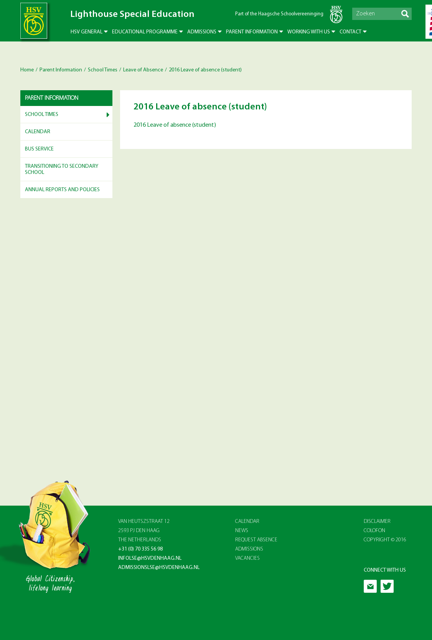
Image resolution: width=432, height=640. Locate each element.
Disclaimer (377, 521)
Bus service (39, 149)
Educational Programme (145, 32)
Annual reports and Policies (62, 190)
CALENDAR (247, 521)
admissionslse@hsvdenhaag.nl (159, 568)
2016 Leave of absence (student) (175, 125)
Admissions (201, 32)
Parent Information (252, 32)
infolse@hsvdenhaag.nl (149, 558)
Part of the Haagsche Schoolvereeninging (279, 14)
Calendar (37, 132)
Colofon (374, 531)
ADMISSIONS (249, 549)
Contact (350, 32)
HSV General (86, 32)
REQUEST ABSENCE (256, 540)
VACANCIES (247, 558)
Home (27, 70)
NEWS (241, 531)
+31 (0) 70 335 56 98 (140, 549)
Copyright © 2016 (385, 540)
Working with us (308, 32)
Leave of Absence (143, 70)
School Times (102, 70)
